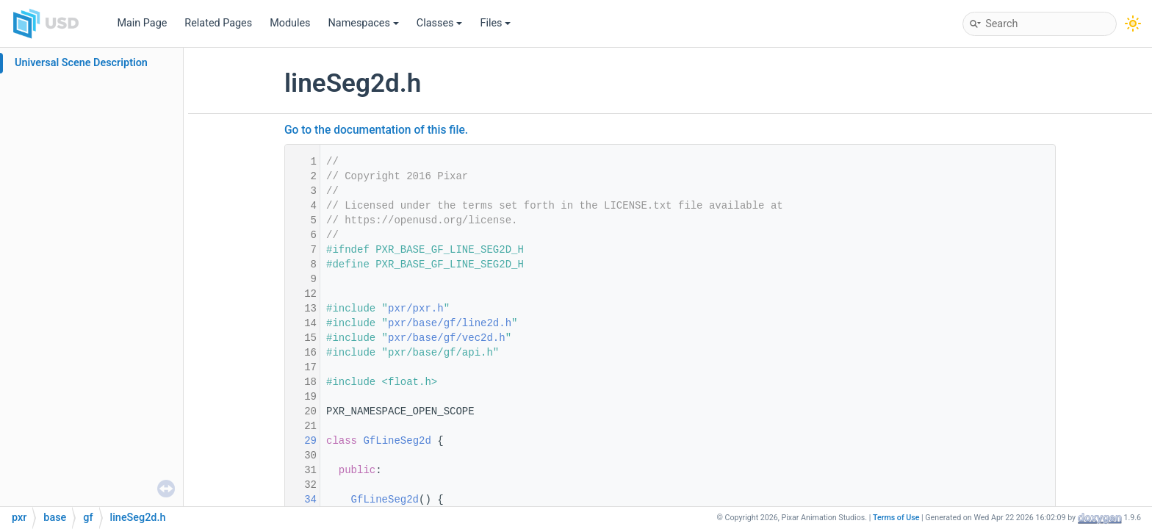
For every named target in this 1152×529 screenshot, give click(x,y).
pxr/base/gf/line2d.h (449, 323)
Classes (440, 23)
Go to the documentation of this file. (376, 130)
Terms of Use (896, 517)
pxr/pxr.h (416, 308)
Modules (290, 23)
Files (495, 23)
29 (301, 441)
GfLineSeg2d (397, 441)
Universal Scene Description (81, 63)
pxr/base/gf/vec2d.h (446, 338)
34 (301, 499)
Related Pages (218, 23)
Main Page (142, 23)
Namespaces (363, 23)
